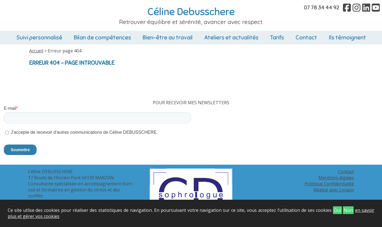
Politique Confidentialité (329, 184)
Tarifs (277, 37)
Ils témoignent (347, 37)
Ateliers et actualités (231, 37)
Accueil (36, 51)
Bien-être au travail (168, 37)
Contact (306, 37)
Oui (337, 210)
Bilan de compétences (102, 37)
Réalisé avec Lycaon (333, 190)
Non (348, 210)
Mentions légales (336, 178)
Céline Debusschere (191, 12)
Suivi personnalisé (39, 37)
